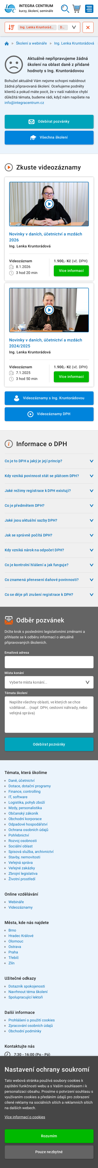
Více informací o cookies (25, 1117)
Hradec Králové (20, 936)
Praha (13, 952)
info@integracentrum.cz (24, 103)
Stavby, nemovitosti (24, 857)
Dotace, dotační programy (29, 786)
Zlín (11, 963)
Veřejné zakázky (21, 868)
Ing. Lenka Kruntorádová (74, 43)
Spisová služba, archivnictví (31, 852)
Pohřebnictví (18, 835)
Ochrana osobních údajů (28, 830)
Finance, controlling (24, 792)
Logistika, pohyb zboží (26, 803)
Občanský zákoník (23, 813)
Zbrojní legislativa (22, 874)
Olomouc (15, 941)
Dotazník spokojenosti (26, 986)
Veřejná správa (20, 863)
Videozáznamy (20, 907)
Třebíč (13, 958)
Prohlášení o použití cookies (31, 1020)
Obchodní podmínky (24, 1031)
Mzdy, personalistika (25, 808)
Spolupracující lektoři (25, 997)
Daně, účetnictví (21, 781)
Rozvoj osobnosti (22, 841)
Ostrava (14, 947)
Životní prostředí (21, 879)
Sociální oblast (20, 846)
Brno (12, 930)
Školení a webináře (31, 43)
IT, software (17, 797)
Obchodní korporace (25, 819)
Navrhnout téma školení (28, 992)
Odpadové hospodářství (27, 824)
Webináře (16, 902)
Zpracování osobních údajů (30, 1026)
